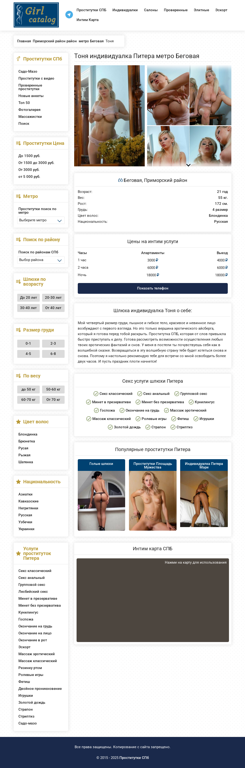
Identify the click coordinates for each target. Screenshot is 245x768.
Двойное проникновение (40, 688)
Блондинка (27, 434)
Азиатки (25, 494)
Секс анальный (31, 578)
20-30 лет (53, 297)
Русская (25, 515)
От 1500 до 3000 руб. (36, 163)
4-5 (28, 354)
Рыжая (24, 455)
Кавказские (28, 501)
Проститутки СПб (134, 758)
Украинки (26, 529)
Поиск (23, 123)
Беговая (133, 180)
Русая (23, 448)
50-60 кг (53, 389)
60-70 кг (28, 400)
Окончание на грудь (35, 626)
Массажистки (30, 116)
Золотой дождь (31, 702)
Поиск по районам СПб (38, 252)
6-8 (53, 354)
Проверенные (176, 10)
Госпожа (25, 619)
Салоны (151, 10)
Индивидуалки (125, 10)
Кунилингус (28, 612)
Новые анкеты (31, 96)
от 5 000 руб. (29, 176)
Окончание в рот (32, 640)
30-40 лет (28, 308)
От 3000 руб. (28, 170)
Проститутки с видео (36, 78)
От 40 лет (53, 308)
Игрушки (25, 695)
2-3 (53, 343)
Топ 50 (24, 103)
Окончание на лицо (35, 633)
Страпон (25, 709)
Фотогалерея (29, 110)
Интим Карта (88, 20)
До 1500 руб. (29, 156)
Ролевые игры (30, 675)
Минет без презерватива (39, 605)
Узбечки (25, 522)
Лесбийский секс (33, 591)
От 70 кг (53, 400)
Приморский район (165, 180)
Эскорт (221, 10)
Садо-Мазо (27, 71)
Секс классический (34, 571)
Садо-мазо (27, 723)
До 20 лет (28, 297)
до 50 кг (28, 389)
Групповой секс (31, 585)
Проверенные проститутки (30, 87)
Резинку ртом (30, 668)
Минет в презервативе (37, 598)
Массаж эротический (36, 654)
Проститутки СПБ (91, 10)
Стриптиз (26, 716)
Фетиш (24, 682)
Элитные (201, 10)
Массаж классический (37, 661)
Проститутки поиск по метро (37, 211)
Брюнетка (26, 441)
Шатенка (25, 462)
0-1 (28, 343)
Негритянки (28, 508)
